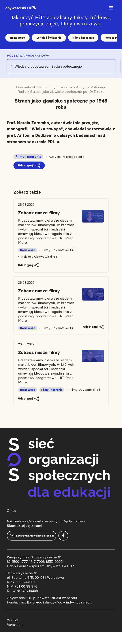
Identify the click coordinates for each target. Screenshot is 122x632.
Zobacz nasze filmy (39, 212)
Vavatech (15, 624)
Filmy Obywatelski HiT (58, 250)
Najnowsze (17, 37)
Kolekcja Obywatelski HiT (39, 257)
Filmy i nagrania (83, 37)
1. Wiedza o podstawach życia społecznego (46, 66)
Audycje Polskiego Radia (66, 157)
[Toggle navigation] (111, 9)
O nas (11, 510)
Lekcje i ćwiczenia (48, 37)
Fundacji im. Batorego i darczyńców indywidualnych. (49, 602)
